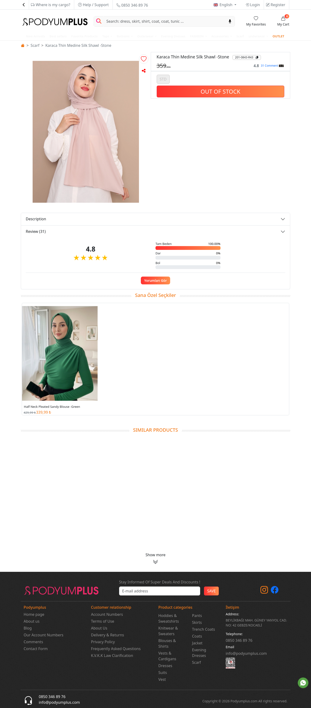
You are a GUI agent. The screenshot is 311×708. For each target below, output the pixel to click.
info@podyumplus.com (246, 653)
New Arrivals (35, 36)
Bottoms (123, 36)
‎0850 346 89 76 (239, 640)
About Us (99, 628)
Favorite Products (84, 36)
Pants (197, 615)
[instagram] (264, 591)
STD (163, 78)
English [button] (226, 4)
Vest (162, 679)
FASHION (197, 36)
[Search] (164, 21)
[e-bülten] (159, 590)
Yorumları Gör (155, 280)
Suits (162, 672)
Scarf (240, 36)
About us (31, 621)
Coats (197, 636)
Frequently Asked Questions (116, 648)
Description (36, 219)
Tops (106, 36)
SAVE (211, 591)
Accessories (220, 36)
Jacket (197, 643)
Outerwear (145, 36)
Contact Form (36, 648)
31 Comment (272, 66)
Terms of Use (102, 621)
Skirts (197, 622)
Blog (28, 628)
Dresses (165, 665)
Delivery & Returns (107, 635)
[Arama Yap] (99, 21)
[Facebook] (274, 591)
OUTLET (278, 36)
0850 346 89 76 (132, 5)
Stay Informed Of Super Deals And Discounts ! (159, 582)
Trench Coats (203, 629)
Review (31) (36, 231)
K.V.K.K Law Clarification (112, 655)
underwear (257, 36)
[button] (143, 59)
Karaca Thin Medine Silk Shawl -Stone (78, 45)
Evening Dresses (173, 36)
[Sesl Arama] (230, 21)
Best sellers (58, 36)
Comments (33, 641)
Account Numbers (107, 614)
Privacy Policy (103, 641)
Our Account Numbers (43, 635)
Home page (34, 614)
